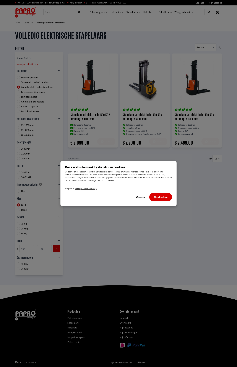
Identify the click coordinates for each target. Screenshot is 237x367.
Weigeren (140, 197)
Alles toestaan (160, 197)
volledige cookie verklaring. (86, 188)
